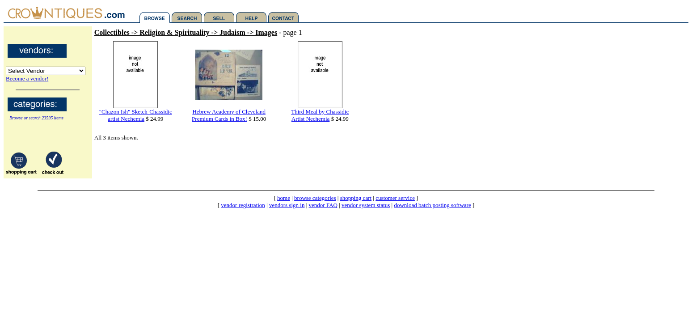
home (283, 198)
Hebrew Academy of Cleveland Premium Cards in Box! (229, 115)
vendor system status (366, 205)
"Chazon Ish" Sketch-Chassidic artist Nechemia (135, 115)
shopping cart (355, 198)
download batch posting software (432, 205)
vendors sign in (286, 205)
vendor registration (243, 205)
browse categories (315, 198)
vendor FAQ (323, 205)
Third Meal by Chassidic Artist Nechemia (320, 115)
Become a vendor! (27, 78)
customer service (395, 198)
